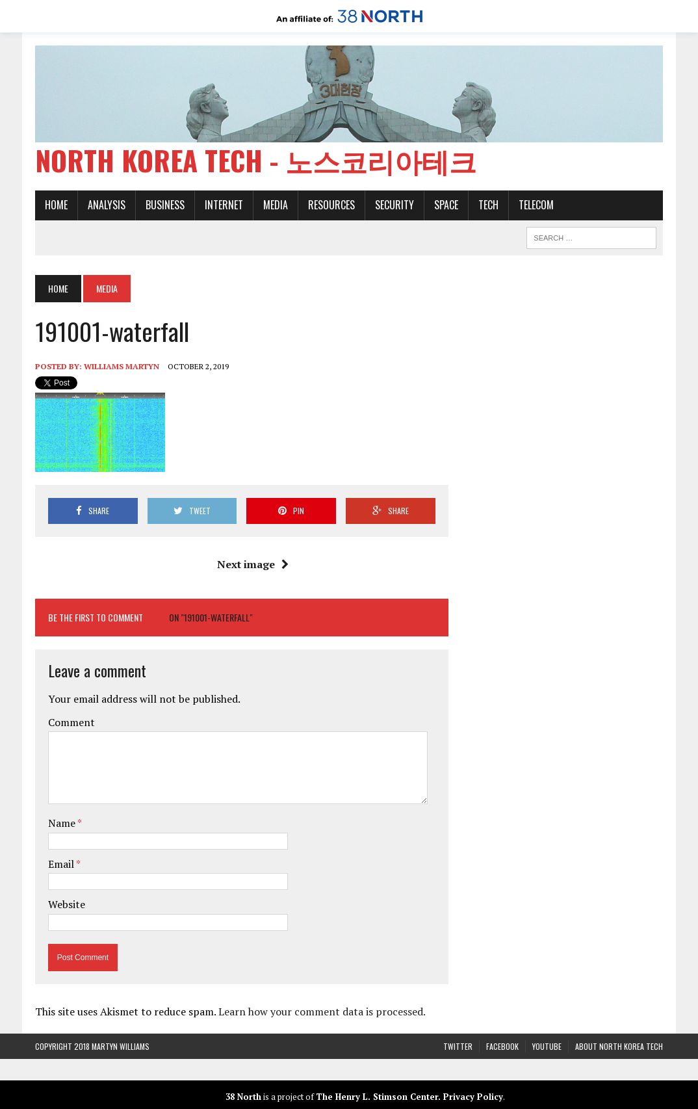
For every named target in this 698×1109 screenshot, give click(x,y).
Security (394, 205)
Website (66, 904)
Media (275, 205)
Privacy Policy (473, 1096)
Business (165, 205)
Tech (488, 205)
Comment (71, 722)
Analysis (106, 205)
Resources (331, 205)
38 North (243, 1096)
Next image (253, 564)
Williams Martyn (121, 366)
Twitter (457, 1046)
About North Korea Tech (619, 1046)
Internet (224, 205)
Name (62, 823)
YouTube (547, 1046)
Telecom (536, 205)
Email (62, 864)
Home (56, 205)
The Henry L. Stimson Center (377, 1096)
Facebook (502, 1046)
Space (446, 205)
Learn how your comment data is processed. (322, 1011)
